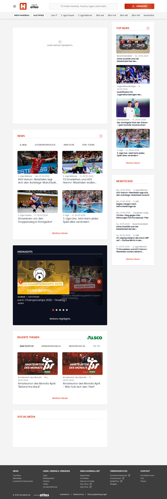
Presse (143, 481)
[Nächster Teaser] (99, 281)
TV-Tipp (97, 346)
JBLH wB (124, 15)
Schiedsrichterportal (120, 475)
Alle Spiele (38, 15)
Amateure (69, 145)
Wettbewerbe (48, 478)
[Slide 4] (63, 310)
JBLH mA (112, 15)
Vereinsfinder (150, 15)
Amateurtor (27, 346)
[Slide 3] (60, 310)
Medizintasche (77, 346)
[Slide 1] (53, 310)
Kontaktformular (147, 475)
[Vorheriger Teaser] (21, 281)
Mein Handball (22, 15)
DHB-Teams (88, 145)
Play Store (86, 484)
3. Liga (23, 145)
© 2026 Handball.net (21, 495)
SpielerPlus (116, 481)
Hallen (45, 484)
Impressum (64, 494)
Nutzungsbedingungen (97, 494)
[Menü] (15, 6)
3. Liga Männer (85, 15)
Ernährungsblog (51, 346)
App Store (86, 487)
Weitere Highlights (60, 319)
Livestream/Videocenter (23, 481)
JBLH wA (100, 15)
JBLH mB (135, 15)
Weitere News (60, 233)
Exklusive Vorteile (87, 481)
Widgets (113, 484)
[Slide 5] (67, 310)
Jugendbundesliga (45, 145)
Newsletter (17, 478)
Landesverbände (50, 487)
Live (54, 15)
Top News (17, 475)
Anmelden (139, 6)
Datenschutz (78, 494)
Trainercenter (117, 478)
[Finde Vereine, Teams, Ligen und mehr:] (83, 6)
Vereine (46, 481)
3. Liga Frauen (67, 15)
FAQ (142, 478)
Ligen (45, 475)
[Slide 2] (56, 310)
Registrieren (85, 475)
